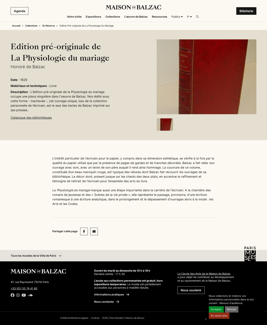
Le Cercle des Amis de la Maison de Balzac (204, 273)
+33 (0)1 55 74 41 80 (24, 288)
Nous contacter (106, 301)
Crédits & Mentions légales (74, 317)
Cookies (95, 317)
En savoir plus (219, 315)
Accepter (216, 309)
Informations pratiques (111, 294)
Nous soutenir (191, 290)
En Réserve (48, 25)
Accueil (16, 25)
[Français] (189, 16)
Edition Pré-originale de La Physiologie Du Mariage (87, 25)
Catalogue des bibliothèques (31, 118)
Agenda (19, 11)
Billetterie (246, 11)
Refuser (231, 309)
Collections (31, 25)
